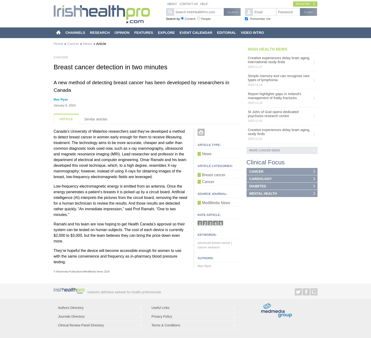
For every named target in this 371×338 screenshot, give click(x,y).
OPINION (122, 33)
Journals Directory (71, 316)
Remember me (260, 19)
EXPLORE (166, 33)
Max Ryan (61, 99)
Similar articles (95, 119)
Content (190, 19)
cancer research (209, 247)
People (206, 19)
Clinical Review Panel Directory (81, 325)
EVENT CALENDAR (196, 33)
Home (58, 44)
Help (204, 4)
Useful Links (160, 308)
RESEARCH (100, 33)
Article (66, 119)
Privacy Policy (161, 316)
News (87, 44)
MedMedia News (216, 203)
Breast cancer (213, 175)
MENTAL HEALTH (263, 193)
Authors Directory (71, 308)
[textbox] (199, 12)
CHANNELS (75, 33)
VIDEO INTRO (252, 33)
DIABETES (257, 186)
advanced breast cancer (214, 243)
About (172, 4)
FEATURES (143, 33)
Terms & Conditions (165, 325)
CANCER (61, 57)
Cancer (73, 44)
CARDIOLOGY (260, 179)
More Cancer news (264, 150)
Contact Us (189, 4)
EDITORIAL (226, 33)
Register (303, 4)
